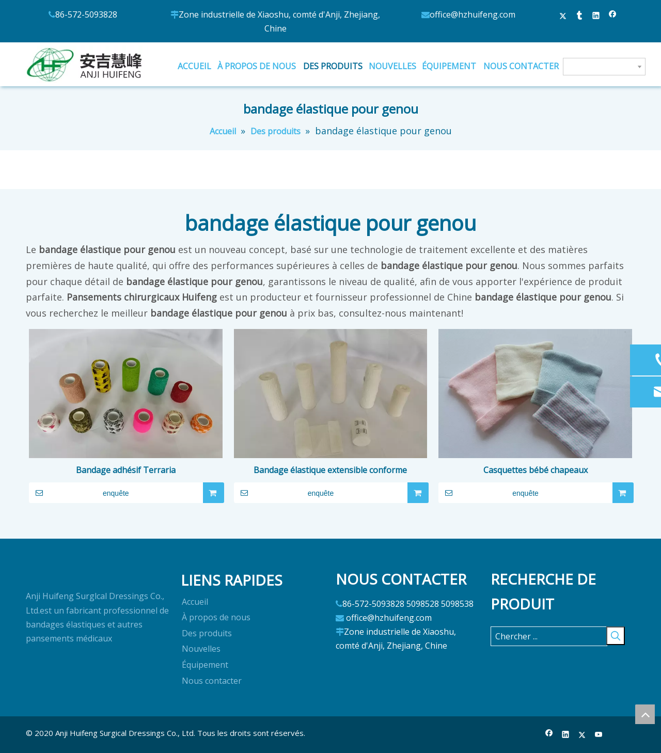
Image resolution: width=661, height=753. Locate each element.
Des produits (207, 633)
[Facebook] (549, 735)
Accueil (195, 601)
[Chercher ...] (549, 636)
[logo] (34, 576)
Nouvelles (201, 648)
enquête (79, 492)
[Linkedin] (565, 735)
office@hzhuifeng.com (389, 617)
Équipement (205, 664)
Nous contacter (212, 680)
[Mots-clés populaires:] (615, 635)
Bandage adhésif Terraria (126, 470)
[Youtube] (598, 735)
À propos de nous (216, 617)
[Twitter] (582, 735)
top (645, 714)
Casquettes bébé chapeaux (535, 470)
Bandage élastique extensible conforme (330, 470)
